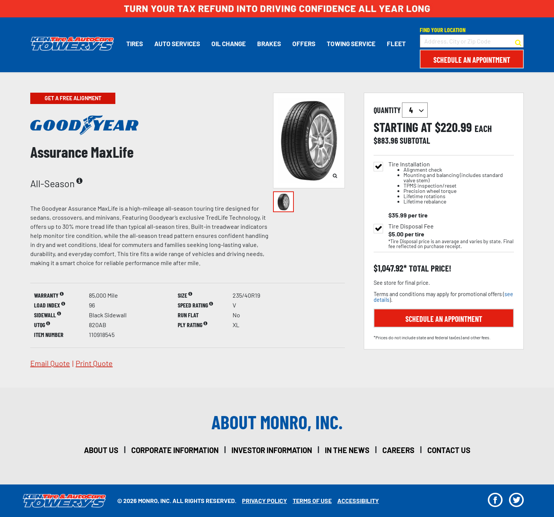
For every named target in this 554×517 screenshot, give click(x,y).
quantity (401, 110)
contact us (448, 450)
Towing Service (350, 43)
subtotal (415, 140)
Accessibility (358, 500)
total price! (429, 268)
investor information (271, 450)
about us (101, 450)
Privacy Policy (264, 500)
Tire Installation (451, 183)
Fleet (395, 43)
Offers (303, 43)
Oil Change (228, 43)
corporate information (175, 450)
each (483, 128)
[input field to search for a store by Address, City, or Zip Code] (472, 41)
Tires (134, 43)
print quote (94, 363)
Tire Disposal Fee (411, 226)
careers (398, 450)
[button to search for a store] (518, 41)
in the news (347, 450)
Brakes (269, 43)
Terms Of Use (312, 500)
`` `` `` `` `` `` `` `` (415, 110)
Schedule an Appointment (471, 59)
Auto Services (177, 43)
